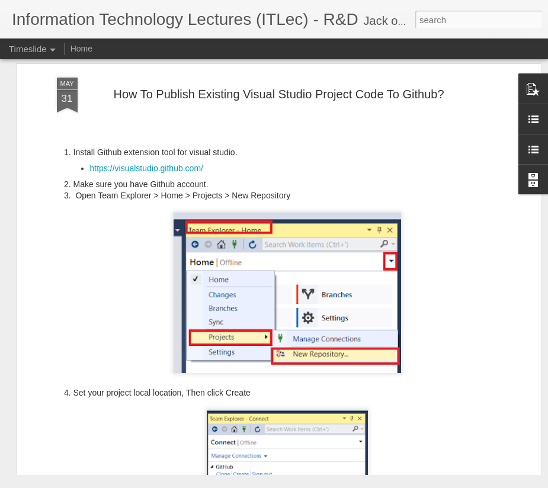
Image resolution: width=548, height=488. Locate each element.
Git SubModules (427, 418)
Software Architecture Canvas (452, 439)
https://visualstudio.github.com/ (146, 80)
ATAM (408, 398)
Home (81, 48)
